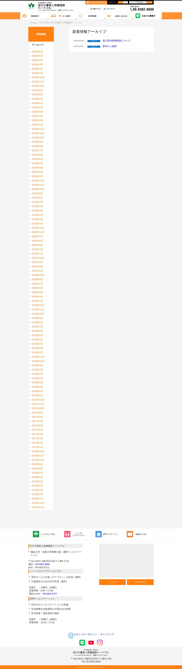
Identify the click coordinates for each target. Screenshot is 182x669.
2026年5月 (37, 56)
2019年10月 (38, 313)
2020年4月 (37, 292)
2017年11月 (38, 404)
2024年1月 (37, 176)
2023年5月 (37, 210)
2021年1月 (37, 271)
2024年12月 (38, 129)
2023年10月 (38, 189)
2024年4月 (37, 163)
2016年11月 (38, 455)
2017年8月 (37, 417)
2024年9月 (37, 142)
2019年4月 (37, 339)
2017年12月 (38, 399)
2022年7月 (37, 236)
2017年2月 (37, 442)
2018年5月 (37, 378)
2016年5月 (37, 481)
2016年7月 (37, 473)
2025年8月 (37, 94)
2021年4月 (37, 266)
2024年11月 (38, 133)
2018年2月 (37, 391)
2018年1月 (37, 395)
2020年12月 (38, 275)
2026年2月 (37, 68)
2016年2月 (37, 494)
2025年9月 (37, 90)
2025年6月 (37, 103)
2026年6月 (37, 51)
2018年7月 (37, 374)
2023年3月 (37, 219)
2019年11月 (38, 309)
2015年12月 (38, 503)
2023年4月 (37, 215)
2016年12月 (38, 451)
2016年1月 (37, 498)
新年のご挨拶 (110, 46)
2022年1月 (37, 253)
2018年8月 (37, 369)
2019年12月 (38, 305)
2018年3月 (37, 387)
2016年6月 (37, 477)
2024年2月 (37, 172)
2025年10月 (38, 86)
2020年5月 (37, 288)
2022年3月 (37, 249)
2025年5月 (37, 107)
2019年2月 (37, 348)
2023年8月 (37, 197)
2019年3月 (37, 344)
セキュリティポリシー (82, 634)
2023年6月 (37, 206)
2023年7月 (37, 202)
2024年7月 (37, 150)
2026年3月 (37, 64)
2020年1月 (37, 301)
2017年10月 (38, 408)
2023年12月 (38, 180)
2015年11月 (38, 507)
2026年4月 (37, 60)
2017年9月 (37, 412)
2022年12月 (38, 228)
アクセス (112, 582)
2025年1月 (37, 124)
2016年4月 (37, 485)
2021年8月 (37, 262)
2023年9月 (37, 193)
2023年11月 (38, 185)
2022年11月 (38, 232)
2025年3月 (37, 116)
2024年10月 (38, 137)
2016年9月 (37, 464)
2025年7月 (37, 99)
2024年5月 (37, 159)
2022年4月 (37, 245)
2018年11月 (38, 361)
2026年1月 (37, 73)
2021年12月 (38, 258)
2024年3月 (37, 167)
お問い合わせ (140, 582)
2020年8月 (37, 279)
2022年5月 (37, 240)
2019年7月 (37, 326)
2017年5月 (37, 430)
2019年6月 (37, 331)
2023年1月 (37, 223)
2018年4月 (37, 382)
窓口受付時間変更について (116, 40)
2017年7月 (37, 421)
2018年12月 (38, 356)
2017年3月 (37, 438)
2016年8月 (37, 468)
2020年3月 (37, 296)
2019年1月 (37, 352)
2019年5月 (37, 335)
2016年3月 (37, 490)
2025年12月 (38, 77)
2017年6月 (37, 425)
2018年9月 (37, 365)
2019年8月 (37, 322)
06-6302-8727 (50, 593)
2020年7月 (37, 283)
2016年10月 (38, 460)
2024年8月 (37, 146)
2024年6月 (37, 154)
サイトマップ (107, 634)
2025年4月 (37, 111)
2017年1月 (37, 447)
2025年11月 (38, 81)
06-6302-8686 (42, 564)
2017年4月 (37, 434)
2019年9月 (37, 318)
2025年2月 (37, 120)
